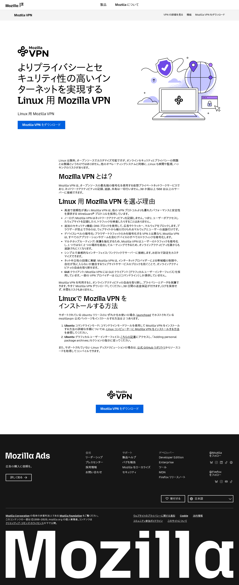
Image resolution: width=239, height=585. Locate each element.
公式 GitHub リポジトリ (151, 347)
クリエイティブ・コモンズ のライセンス (25, 523)
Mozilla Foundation (71, 515)
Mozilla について (127, 5)
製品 (103, 5)
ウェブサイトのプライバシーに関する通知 (154, 515)
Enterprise (166, 462)
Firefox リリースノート (172, 477)
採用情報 (91, 467)
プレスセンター (94, 462)
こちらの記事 (128, 337)
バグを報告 (129, 462)
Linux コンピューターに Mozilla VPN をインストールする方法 (142, 329)
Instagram (216, 462)
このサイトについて (177, 520)
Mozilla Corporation (18, 515)
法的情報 (198, 515)
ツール (163, 467)
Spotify (231, 462)
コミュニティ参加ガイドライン (148, 520)
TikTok (226, 462)
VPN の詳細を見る (173, 14)
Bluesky (211, 462)
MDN (162, 472)
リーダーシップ (94, 457)
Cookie (184, 515)
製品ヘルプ (129, 457)
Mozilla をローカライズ (136, 467)
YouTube (226, 481)
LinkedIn (221, 462)
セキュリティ (129, 472)
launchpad (143, 315)
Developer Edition (171, 457)
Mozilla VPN (23, 15)
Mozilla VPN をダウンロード (210, 14)
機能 (189, 14)
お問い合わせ (94, 472)
